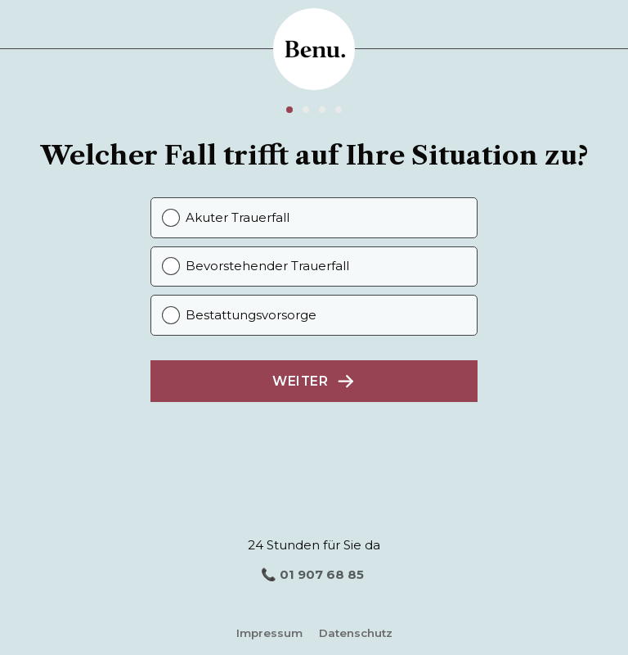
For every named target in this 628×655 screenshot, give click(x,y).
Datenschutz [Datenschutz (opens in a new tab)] (355, 632)
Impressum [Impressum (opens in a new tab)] (269, 632)
